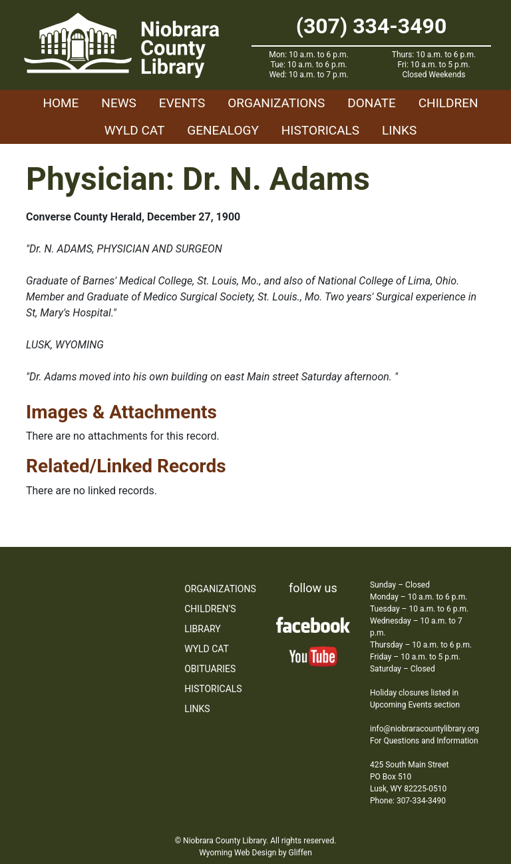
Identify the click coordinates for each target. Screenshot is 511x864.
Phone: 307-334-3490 (408, 800)
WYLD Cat (134, 130)
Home (61, 103)
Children (448, 103)
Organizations (276, 103)
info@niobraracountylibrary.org (424, 728)
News (118, 103)
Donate (371, 103)
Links (399, 130)
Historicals (320, 130)
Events (182, 103)
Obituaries (210, 668)
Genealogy (223, 130)
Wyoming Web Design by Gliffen (255, 852)
